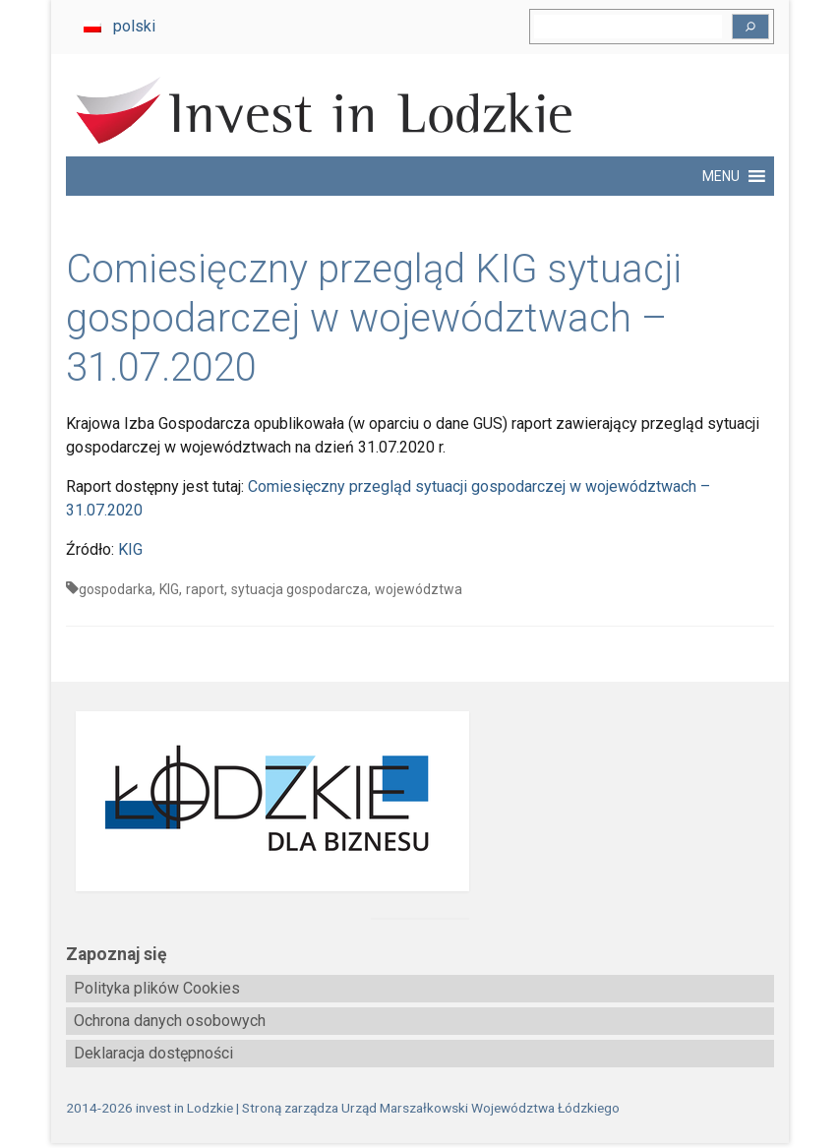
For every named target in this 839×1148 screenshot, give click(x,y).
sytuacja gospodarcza (299, 589)
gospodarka (115, 589)
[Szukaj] (750, 26)
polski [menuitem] (134, 26)
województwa (418, 589)
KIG (130, 549)
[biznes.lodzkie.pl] (420, 801)
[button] (721, 176)
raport (205, 589)
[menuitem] (119, 26)
